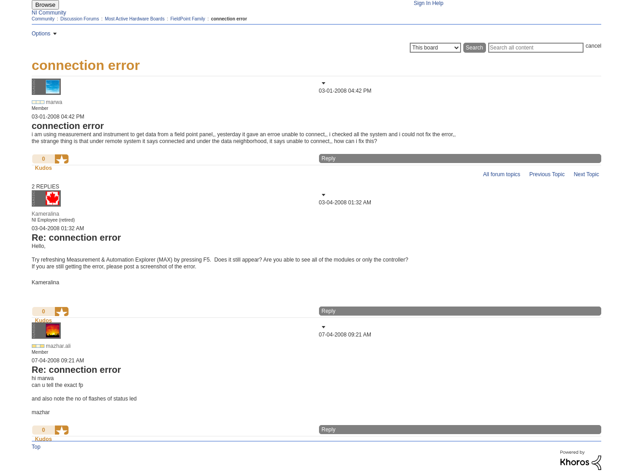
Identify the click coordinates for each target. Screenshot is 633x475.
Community (43, 18)
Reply (329, 158)
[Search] (536, 48)
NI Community (49, 13)
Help (437, 3)
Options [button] (41, 33)
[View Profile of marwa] (54, 102)
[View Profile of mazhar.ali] (58, 346)
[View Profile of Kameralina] (45, 214)
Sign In (422, 3)
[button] (322, 83)
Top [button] (36, 447)
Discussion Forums (79, 18)
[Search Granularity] (435, 48)
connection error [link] (229, 18)
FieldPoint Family (187, 18)
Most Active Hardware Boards (135, 18)
